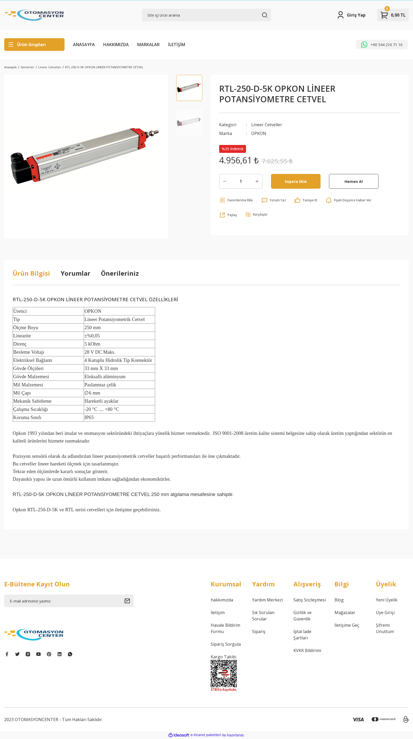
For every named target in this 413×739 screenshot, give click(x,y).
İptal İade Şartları (302, 635)
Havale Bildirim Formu (225, 628)
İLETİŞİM (176, 44)
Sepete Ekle (295, 180)
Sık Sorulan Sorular (263, 616)
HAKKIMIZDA (116, 44)
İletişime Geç (347, 625)
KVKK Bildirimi (307, 650)
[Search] (206, 15)
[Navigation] (34, 44)
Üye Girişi (385, 612)
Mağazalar (345, 612)
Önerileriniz (120, 273)
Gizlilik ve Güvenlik (302, 616)
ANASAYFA (84, 44)
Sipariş (259, 631)
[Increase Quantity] (257, 181)
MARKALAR (148, 44)
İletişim (218, 612)
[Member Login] (351, 15)
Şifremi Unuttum (385, 628)
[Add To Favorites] (236, 200)
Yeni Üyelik (386, 600)
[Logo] (34, 15)
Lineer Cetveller (266, 125)
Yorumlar (75, 273)
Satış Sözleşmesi (309, 600)
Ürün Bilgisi (31, 273)
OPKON (258, 133)
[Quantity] (241, 181)
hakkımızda (222, 600)
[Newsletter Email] (69, 601)
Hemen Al (354, 180)
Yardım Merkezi (267, 600)
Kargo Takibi (223, 657)
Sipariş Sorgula (226, 644)
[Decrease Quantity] (224, 181)
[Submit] (129, 601)
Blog (339, 600)
